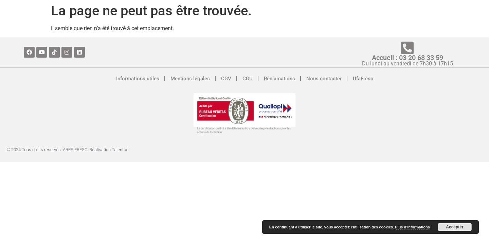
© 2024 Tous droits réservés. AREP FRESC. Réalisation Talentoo (67, 149)
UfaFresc (363, 79)
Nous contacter (324, 79)
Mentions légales (190, 79)
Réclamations (279, 79)
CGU (247, 79)
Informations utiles (137, 79)
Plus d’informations (412, 227)
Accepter (454, 227)
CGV (226, 79)
